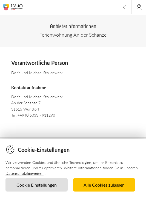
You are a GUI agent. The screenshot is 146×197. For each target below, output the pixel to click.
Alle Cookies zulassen (104, 184)
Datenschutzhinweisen (24, 173)
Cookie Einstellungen (36, 184)
